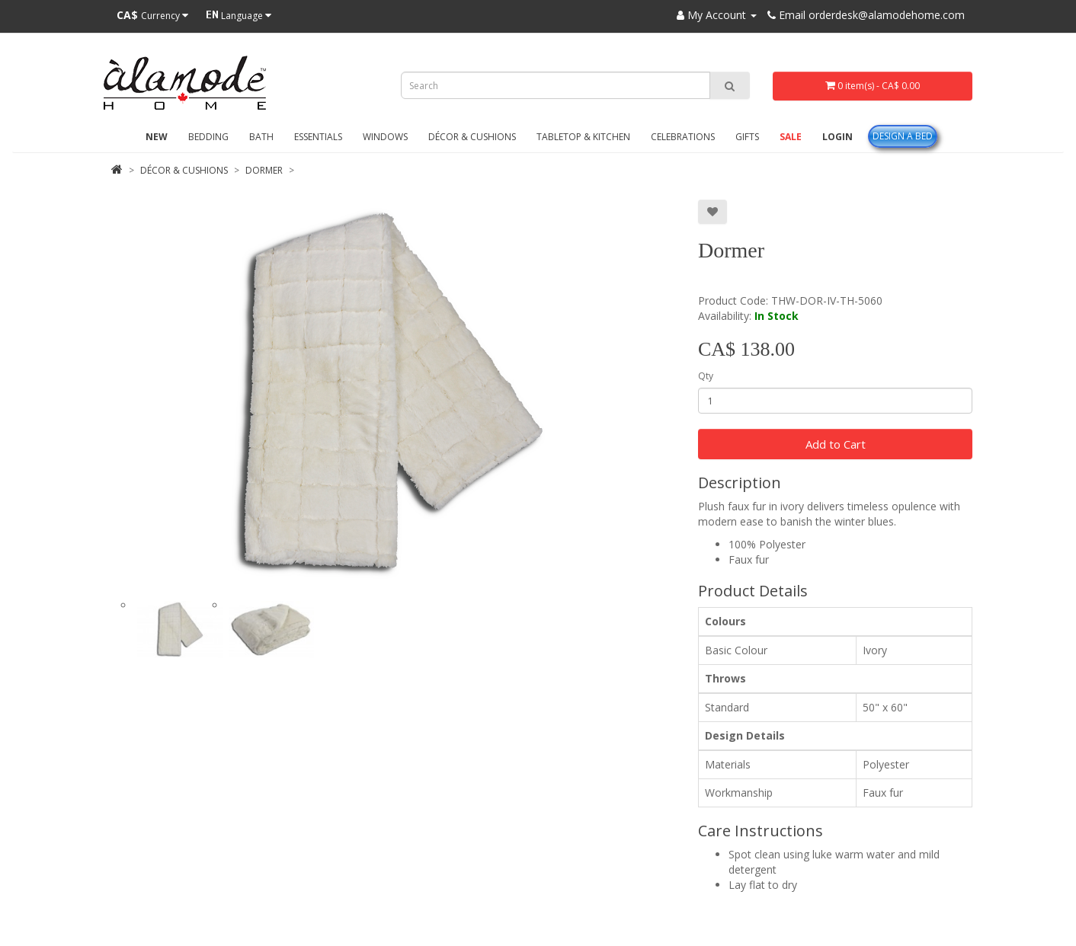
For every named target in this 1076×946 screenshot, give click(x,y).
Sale (791, 136)
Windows (385, 136)
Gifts (747, 136)
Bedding (208, 136)
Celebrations (683, 136)
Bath (261, 136)
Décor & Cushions (472, 136)
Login (837, 136)
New (157, 136)
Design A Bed (903, 135)
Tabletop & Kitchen (583, 136)
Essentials (318, 136)
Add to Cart (835, 444)
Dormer (264, 170)
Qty (705, 375)
